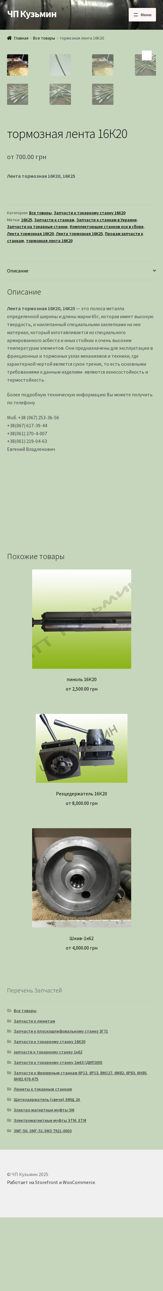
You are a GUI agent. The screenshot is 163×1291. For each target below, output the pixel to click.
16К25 (26, 293)
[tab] (81, 345)
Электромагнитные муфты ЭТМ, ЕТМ (50, 1194)
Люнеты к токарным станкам (43, 1162)
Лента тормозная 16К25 (79, 307)
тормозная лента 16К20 (49, 314)
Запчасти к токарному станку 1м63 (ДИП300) (58, 1136)
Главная (21, 38)
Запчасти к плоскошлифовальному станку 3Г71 (61, 1104)
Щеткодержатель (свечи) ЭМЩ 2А (47, 1173)
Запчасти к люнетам (34, 1094)
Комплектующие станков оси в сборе (106, 300)
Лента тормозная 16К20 (30, 307)
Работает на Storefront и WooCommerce (51, 1256)
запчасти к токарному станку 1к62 (48, 1125)
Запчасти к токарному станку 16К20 (89, 286)
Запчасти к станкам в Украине (106, 293)
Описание (17, 344)
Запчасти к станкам (54, 293)
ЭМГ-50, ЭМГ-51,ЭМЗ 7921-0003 (43, 1204)
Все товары (44, 38)
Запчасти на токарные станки (37, 300)
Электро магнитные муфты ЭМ (44, 1183)
